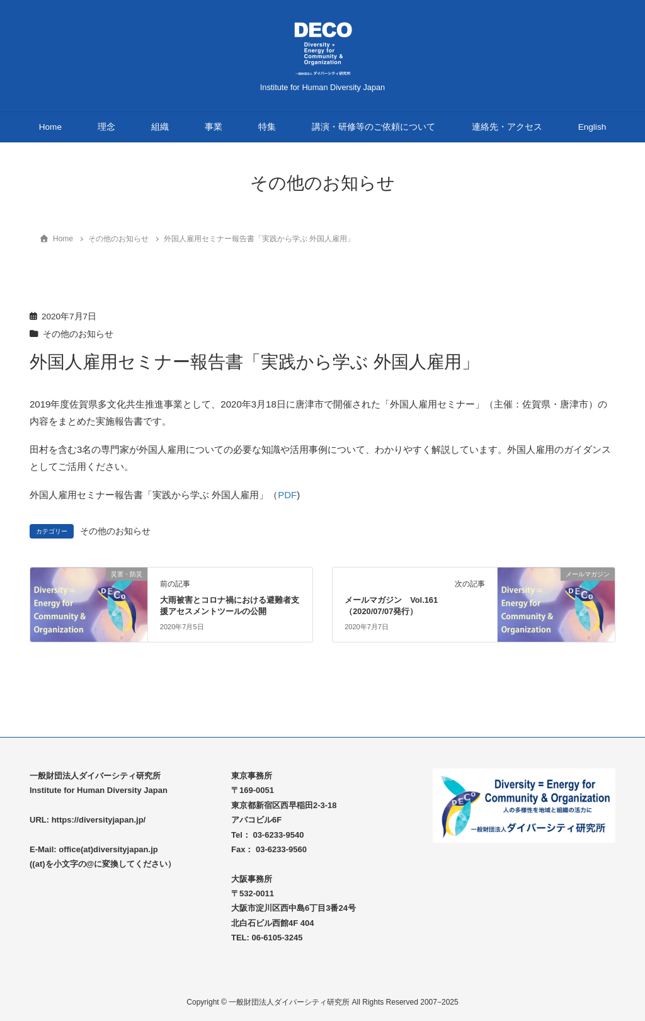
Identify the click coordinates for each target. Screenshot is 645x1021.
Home (50, 127)
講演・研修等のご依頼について (373, 127)
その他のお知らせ (78, 334)
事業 (213, 127)
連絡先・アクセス (507, 127)
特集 (267, 127)
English (592, 127)
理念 (106, 127)
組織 (160, 127)
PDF (287, 494)
